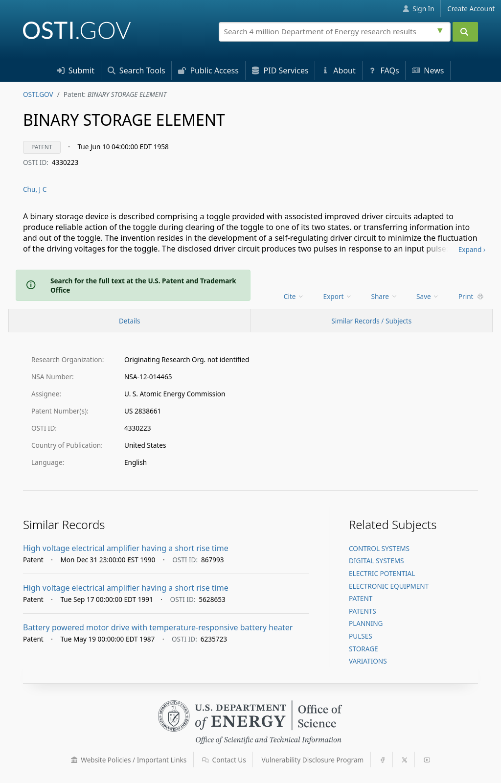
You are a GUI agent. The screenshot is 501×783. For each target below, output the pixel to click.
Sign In (418, 8)
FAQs (383, 70)
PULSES (360, 636)
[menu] (295, 296)
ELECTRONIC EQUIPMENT (389, 586)
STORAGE (363, 648)
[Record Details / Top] (129, 320)
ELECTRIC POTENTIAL (382, 573)
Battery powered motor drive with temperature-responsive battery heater (158, 627)
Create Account (471, 8)
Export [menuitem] (337, 296)
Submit (76, 70)
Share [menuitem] (384, 296)
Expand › (471, 249)
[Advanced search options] (441, 29)
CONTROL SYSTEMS (379, 548)
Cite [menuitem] (294, 296)
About (338, 70)
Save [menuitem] (427, 296)
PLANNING (366, 623)
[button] (74, 760)
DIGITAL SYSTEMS (376, 560)
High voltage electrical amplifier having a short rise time (125, 548)
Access (208, 70)
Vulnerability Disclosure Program (313, 759)
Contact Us (224, 759)
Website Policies (129, 759)
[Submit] (465, 32)
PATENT (360, 598)
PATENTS (362, 611)
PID (279, 70)
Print (471, 296)
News (428, 70)
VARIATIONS (368, 661)
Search (136, 70)
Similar (371, 320)
